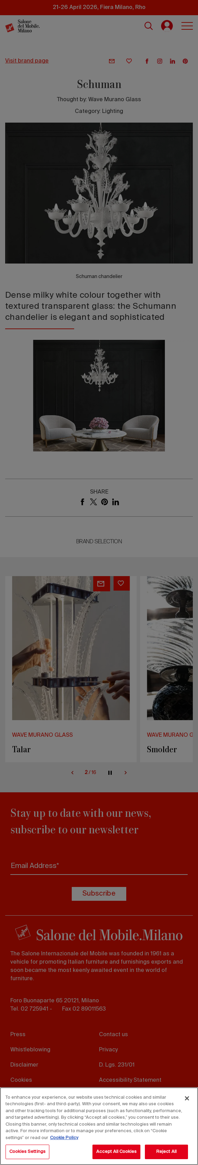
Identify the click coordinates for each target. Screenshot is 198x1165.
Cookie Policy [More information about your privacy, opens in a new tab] (64, 1138)
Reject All (166, 1151)
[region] (99, 1126)
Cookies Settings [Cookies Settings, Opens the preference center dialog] (27, 1151)
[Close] (187, 1098)
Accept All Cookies (116, 1151)
